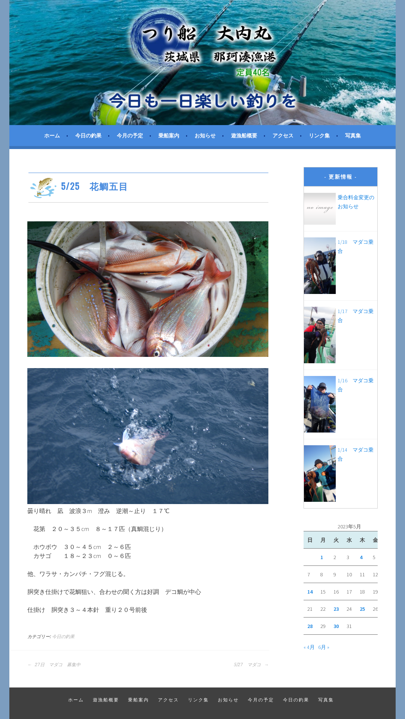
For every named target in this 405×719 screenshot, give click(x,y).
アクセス (282, 135)
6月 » (323, 647)
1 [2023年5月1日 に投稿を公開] (321, 557)
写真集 (353, 135)
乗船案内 (168, 135)
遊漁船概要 (244, 135)
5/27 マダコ (251, 664)
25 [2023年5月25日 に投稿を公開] (362, 609)
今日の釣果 (88, 135)
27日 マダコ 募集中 (53, 664)
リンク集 (319, 135)
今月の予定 (130, 135)
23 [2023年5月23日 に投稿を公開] (336, 609)
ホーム (52, 135)
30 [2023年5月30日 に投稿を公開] (336, 626)
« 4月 (309, 647)
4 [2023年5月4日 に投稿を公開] (361, 557)
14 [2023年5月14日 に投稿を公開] (310, 591)
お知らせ (205, 135)
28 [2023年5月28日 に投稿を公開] (310, 626)
